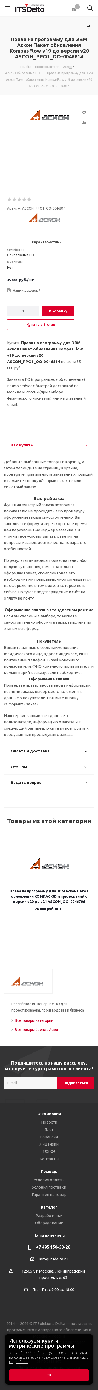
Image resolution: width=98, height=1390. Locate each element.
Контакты (49, 1159)
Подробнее (18, 1362)
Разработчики (49, 1215)
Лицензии (49, 1144)
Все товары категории (34, 1020)
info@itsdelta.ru (53, 1259)
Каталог (49, 1207)
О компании (49, 1113)
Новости (49, 1122)
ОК (49, 1375)
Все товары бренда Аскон (37, 1030)
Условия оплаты (49, 1180)
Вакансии (49, 1137)
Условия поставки (49, 1187)
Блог (49, 1129)
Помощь (49, 1171)
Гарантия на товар (49, 1194)
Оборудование (49, 1223)
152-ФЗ (49, 1151)
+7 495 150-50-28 (53, 1247)
